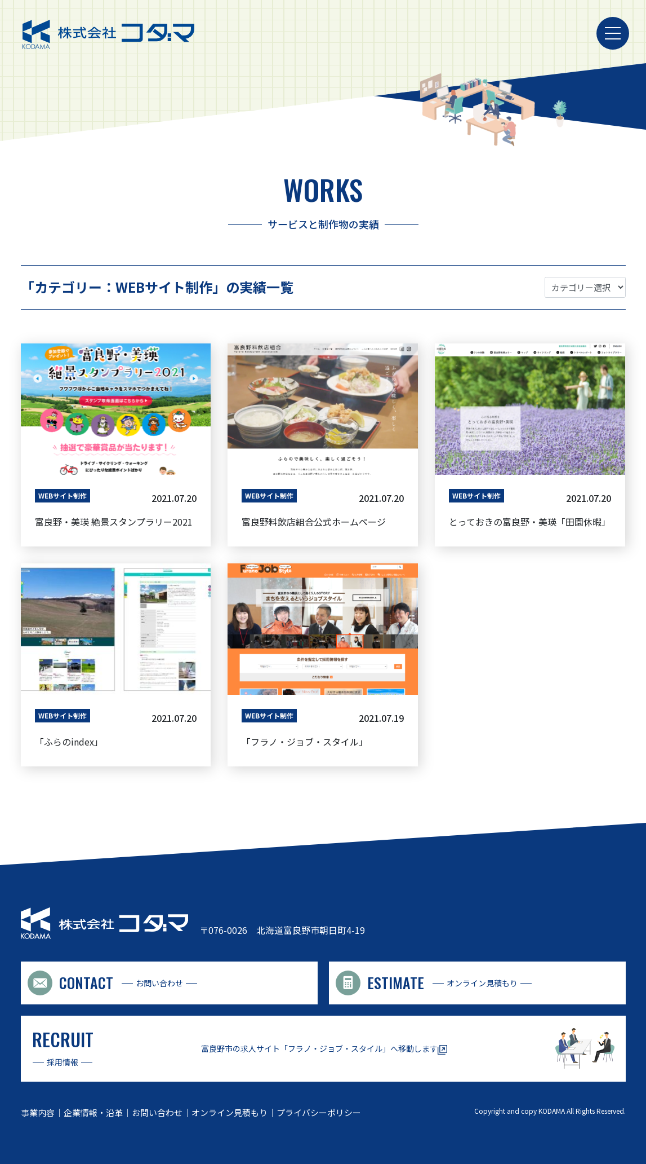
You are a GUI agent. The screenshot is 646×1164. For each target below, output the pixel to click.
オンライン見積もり (229, 1111)
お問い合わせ (157, 1111)
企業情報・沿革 (93, 1111)
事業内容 (38, 1111)
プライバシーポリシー (319, 1111)
